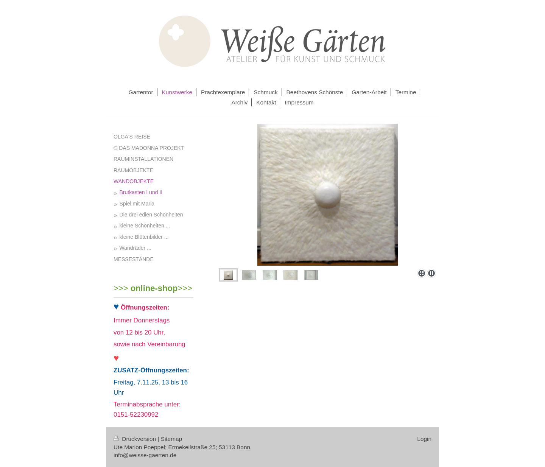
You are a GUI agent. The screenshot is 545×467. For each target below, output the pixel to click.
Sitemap (171, 439)
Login (424, 439)
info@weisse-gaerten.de (145, 455)
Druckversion (135, 439)
